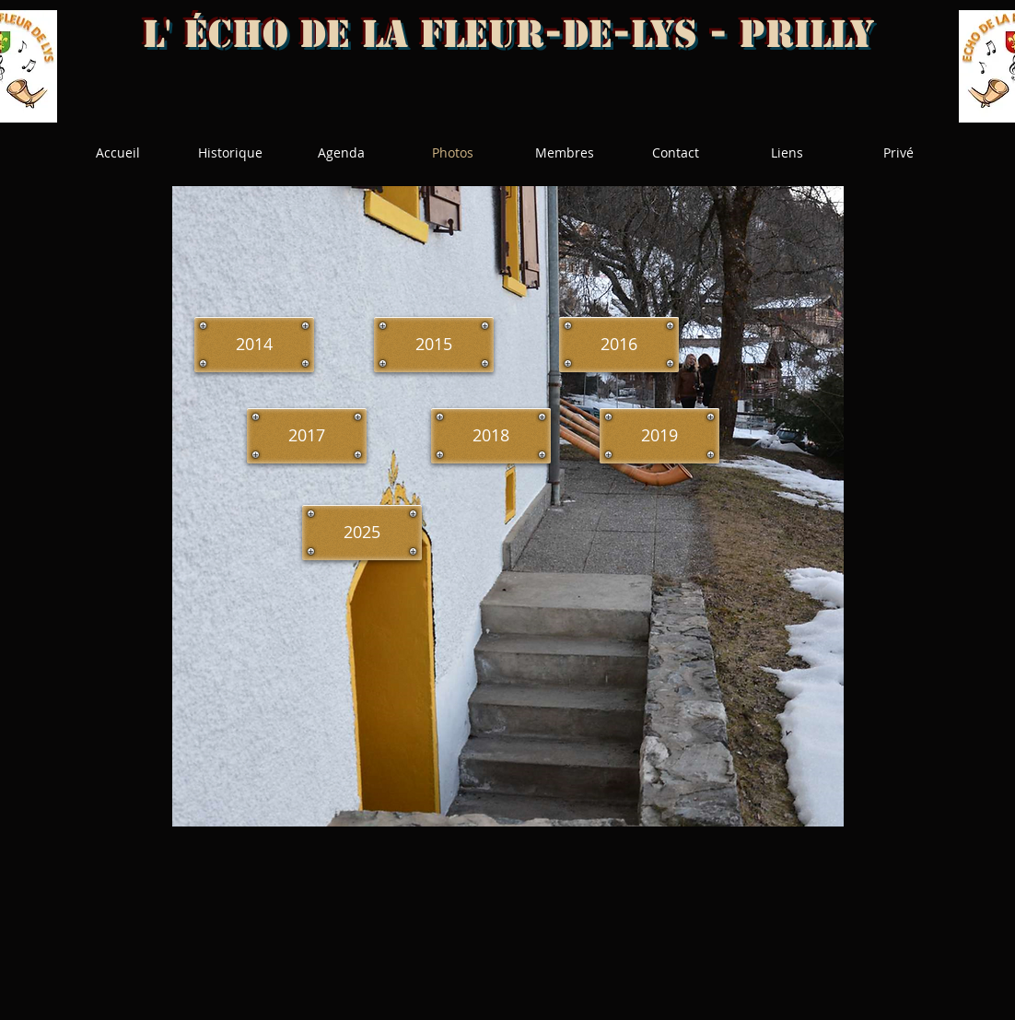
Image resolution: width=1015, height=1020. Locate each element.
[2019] (659, 435)
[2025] (362, 532)
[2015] (434, 344)
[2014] (254, 344)
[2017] (307, 435)
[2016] (619, 344)
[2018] (491, 435)
